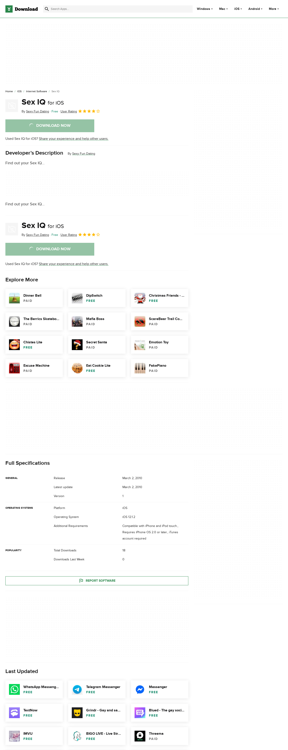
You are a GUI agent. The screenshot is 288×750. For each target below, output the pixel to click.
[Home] (9, 91)
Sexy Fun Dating (83, 154)
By (35, 111)
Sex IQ (43, 102)
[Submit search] (46, 9)
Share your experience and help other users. (73, 138)
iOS (236, 9)
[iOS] (19, 91)
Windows (203, 9)
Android (254, 9)
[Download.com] (21, 9)
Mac (222, 9)
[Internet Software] (36, 91)
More (274, 9)
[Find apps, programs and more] (118, 9)
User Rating (80, 111)
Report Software (97, 580)
